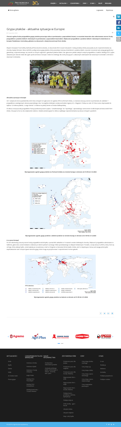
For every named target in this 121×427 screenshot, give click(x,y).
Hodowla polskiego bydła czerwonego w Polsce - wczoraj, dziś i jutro (51, 370)
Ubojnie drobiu (67, 409)
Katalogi (62, 3)
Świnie (10, 368)
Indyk (9, 372)
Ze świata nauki (13, 376)
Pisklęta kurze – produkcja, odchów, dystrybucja (69, 394)
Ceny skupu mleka (87, 370)
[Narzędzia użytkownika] (113, 32)
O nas (92, 3)
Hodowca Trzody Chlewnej (31, 371)
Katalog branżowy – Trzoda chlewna (32, 390)
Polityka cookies (105, 379)
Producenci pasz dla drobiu (69, 362)
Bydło (10, 365)
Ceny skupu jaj (86, 367)
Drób (9, 361)
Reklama (108, 3)
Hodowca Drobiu (31, 363)
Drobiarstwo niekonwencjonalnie (51, 363)
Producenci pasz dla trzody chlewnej (69, 373)
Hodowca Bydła (31, 366)
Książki (53, 3)
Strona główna (13, 10)
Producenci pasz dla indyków (69, 367)
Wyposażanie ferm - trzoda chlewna (69, 388)
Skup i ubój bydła (68, 416)
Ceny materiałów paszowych (87, 385)
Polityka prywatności (106, 376)
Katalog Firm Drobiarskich (30, 385)
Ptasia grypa (12, 379)
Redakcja (103, 365)
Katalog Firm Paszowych (30, 380)
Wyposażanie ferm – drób (69, 378)
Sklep (100, 3)
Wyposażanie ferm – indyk (69, 383)
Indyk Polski (30, 375)
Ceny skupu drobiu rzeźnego (87, 362)
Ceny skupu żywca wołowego (87, 374)
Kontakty (103, 372)
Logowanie (99, 10)
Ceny (84, 3)
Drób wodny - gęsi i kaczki (69, 404)
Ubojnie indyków (68, 413)
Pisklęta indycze (68, 400)
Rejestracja (109, 10)
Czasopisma (74, 3)
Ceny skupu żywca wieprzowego (87, 380)
